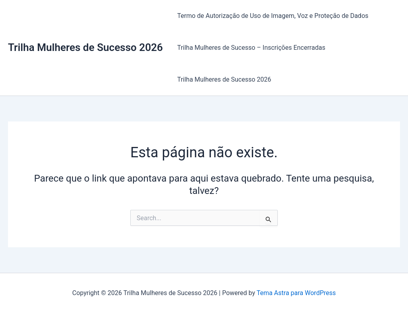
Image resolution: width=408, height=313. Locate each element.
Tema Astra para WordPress (296, 293)
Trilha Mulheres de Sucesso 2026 (85, 47)
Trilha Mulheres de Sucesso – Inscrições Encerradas (251, 47)
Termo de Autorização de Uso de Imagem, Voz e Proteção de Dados (273, 16)
